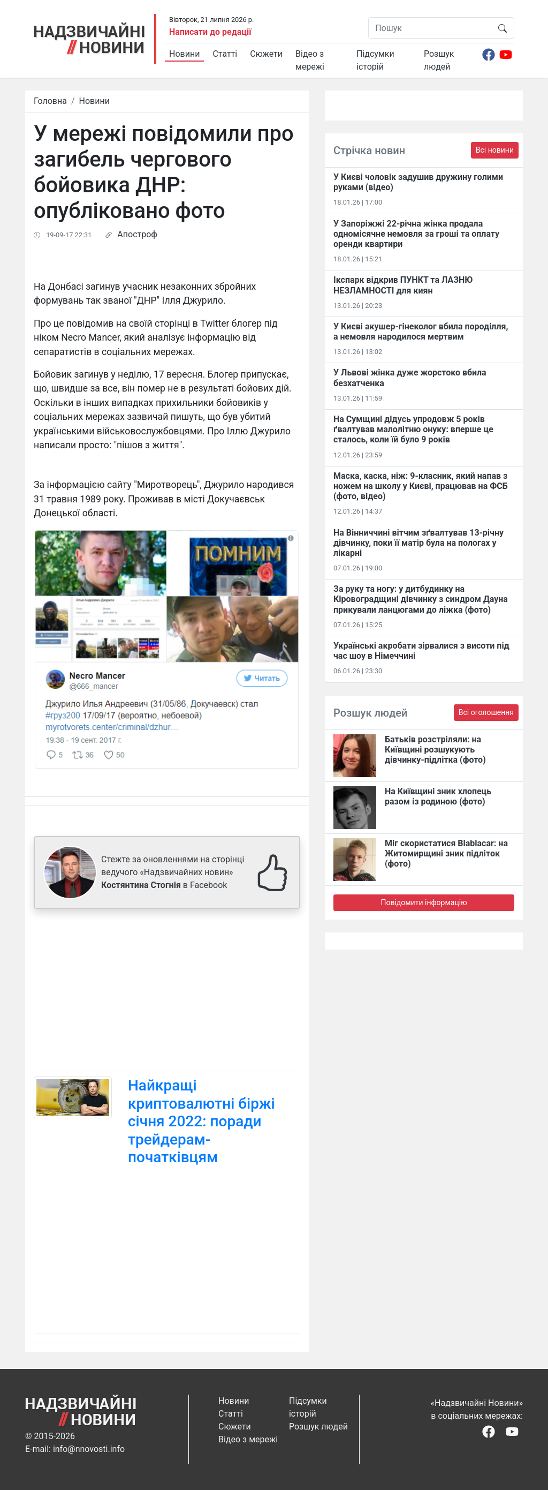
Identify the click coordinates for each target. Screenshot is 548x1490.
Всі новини (495, 150)
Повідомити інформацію (423, 902)
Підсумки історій (375, 60)
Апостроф (137, 234)
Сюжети (266, 54)
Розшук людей (439, 60)
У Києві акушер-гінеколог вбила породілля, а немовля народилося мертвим (420, 331)
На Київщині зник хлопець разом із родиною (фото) (438, 796)
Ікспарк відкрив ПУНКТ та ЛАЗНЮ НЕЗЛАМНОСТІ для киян (403, 285)
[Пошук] (430, 28)
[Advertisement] (167, 992)
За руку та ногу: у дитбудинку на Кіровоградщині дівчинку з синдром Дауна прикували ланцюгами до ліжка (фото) (420, 599)
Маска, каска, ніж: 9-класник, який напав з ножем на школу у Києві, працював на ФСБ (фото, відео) (420, 486)
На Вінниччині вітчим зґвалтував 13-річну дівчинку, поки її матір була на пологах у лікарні (418, 543)
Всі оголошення (486, 712)
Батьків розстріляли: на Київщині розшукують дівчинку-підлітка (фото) (435, 749)
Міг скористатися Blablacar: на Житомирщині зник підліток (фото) (446, 853)
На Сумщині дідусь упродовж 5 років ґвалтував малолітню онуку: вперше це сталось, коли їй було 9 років (413, 429)
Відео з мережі (309, 60)
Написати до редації (210, 32)
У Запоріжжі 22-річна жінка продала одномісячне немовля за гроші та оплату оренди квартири (416, 234)
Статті (224, 54)
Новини (184, 54)
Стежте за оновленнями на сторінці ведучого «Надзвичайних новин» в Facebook (172, 872)
